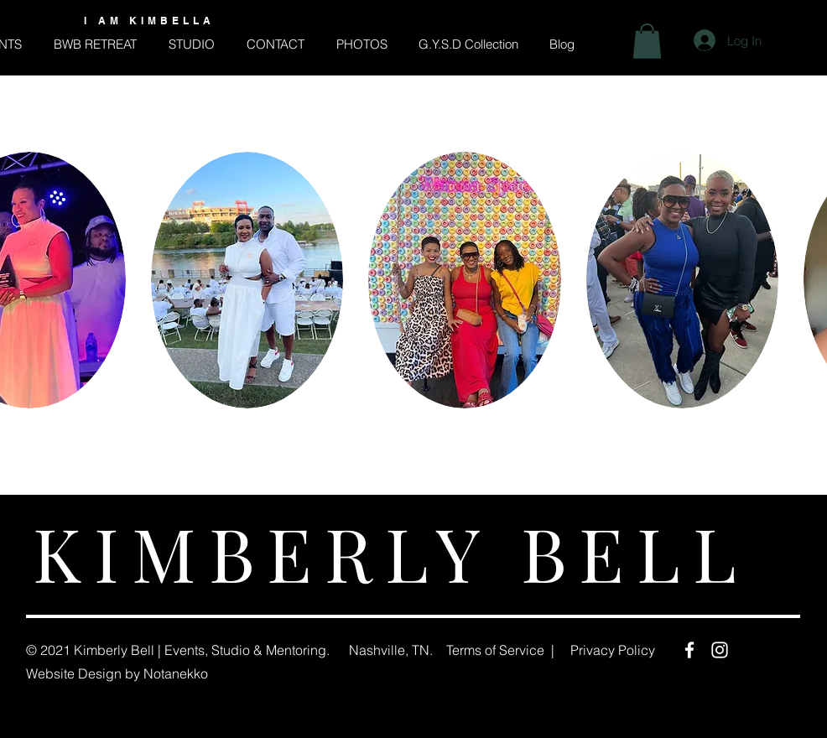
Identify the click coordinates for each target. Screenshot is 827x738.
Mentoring (296, 650)
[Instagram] (720, 650)
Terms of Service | (500, 650)
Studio (230, 650)
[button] (647, 41)
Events (184, 650)
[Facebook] (689, 650)
